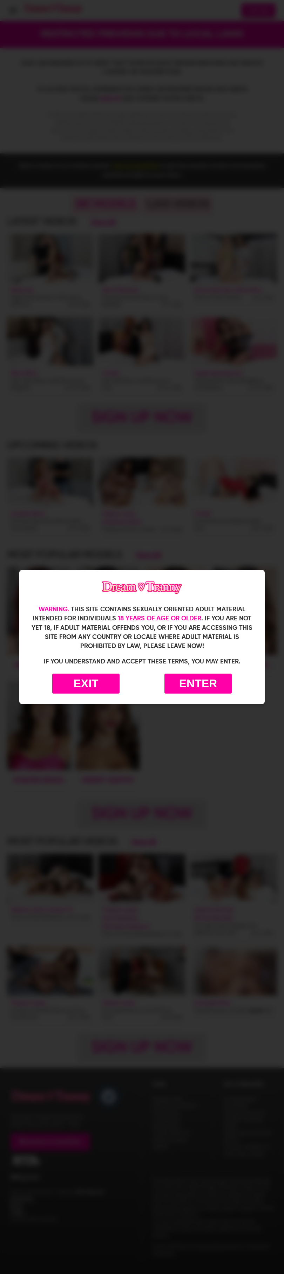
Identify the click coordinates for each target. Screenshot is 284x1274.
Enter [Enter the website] (198, 683)
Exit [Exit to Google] (85, 683)
